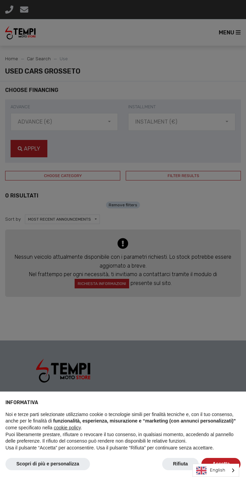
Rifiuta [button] (180, 463)
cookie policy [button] (67, 427)
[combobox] (216, 470)
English (210, 470)
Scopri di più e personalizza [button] (47, 463)
